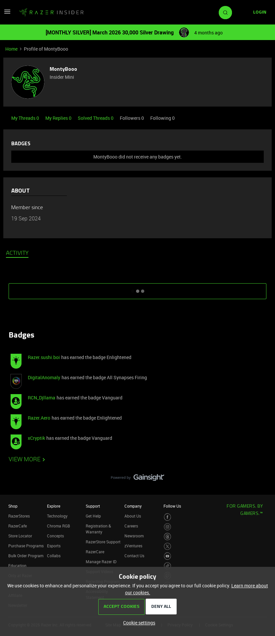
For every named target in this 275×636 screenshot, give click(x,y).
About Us (132, 516)
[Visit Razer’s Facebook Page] (167, 517)
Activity (17, 253)
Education (17, 565)
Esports (54, 545)
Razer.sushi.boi (44, 357)
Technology (57, 516)
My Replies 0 (58, 118)
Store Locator (20, 535)
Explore (53, 506)
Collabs (54, 555)
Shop (13, 506)
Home (11, 49)
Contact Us (134, 555)
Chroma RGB (58, 525)
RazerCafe (17, 525)
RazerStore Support (103, 541)
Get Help (93, 516)
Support (93, 506)
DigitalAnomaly (44, 377)
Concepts (55, 535)
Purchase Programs (26, 545)
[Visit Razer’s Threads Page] (167, 536)
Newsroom (134, 535)
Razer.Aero (39, 418)
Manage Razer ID (101, 561)
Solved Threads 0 (96, 118)
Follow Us (172, 506)
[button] (7, 14)
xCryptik (36, 438)
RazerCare (95, 551)
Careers (131, 525)
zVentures (133, 545)
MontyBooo (63, 69)
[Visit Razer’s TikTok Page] (167, 566)
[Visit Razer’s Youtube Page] (167, 556)
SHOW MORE (137, 289)
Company (133, 506)
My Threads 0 (25, 118)
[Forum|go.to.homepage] (51, 12)
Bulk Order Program (25, 555)
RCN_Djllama (41, 397)
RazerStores (19, 516)
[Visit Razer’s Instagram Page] (167, 527)
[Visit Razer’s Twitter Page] (167, 546)
